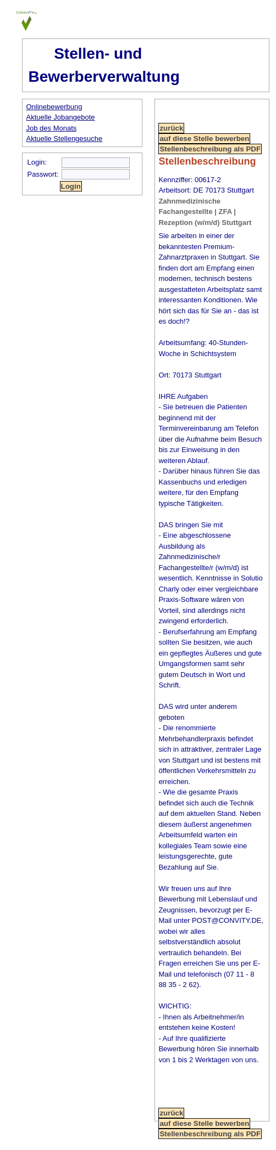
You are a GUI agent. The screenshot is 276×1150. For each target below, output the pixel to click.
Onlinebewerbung (54, 107)
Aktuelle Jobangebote (60, 117)
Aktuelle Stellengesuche (64, 138)
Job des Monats (51, 128)
